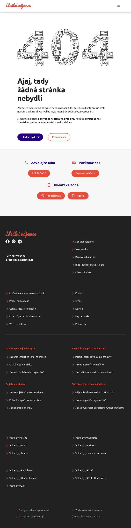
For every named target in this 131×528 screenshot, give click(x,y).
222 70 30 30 (39, 173)
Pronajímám (59, 137)
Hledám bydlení (30, 137)
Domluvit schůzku (85, 173)
